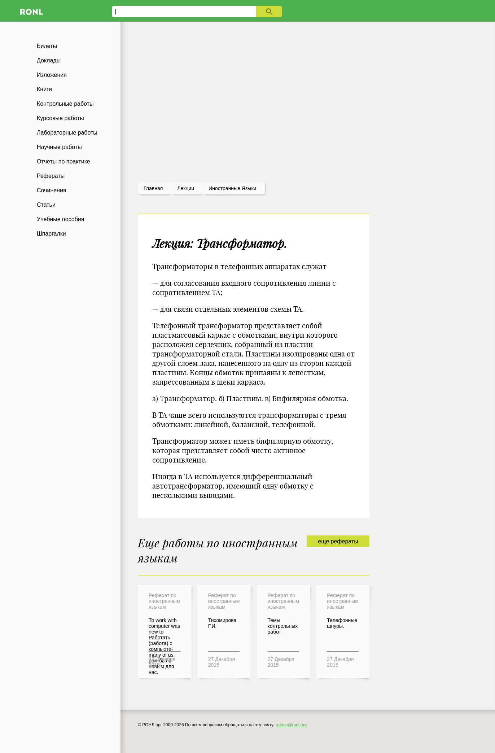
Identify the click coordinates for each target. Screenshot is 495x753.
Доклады (49, 60)
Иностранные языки (232, 188)
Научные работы (59, 147)
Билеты (47, 46)
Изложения (52, 75)
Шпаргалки (51, 234)
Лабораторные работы (67, 133)
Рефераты (51, 176)
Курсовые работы (60, 118)
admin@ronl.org (291, 724)
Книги (44, 89)
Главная (153, 188)
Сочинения (51, 190)
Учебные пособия (60, 219)
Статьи (46, 205)
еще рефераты (338, 541)
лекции (185, 188)
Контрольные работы (65, 104)
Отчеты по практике (63, 161)
